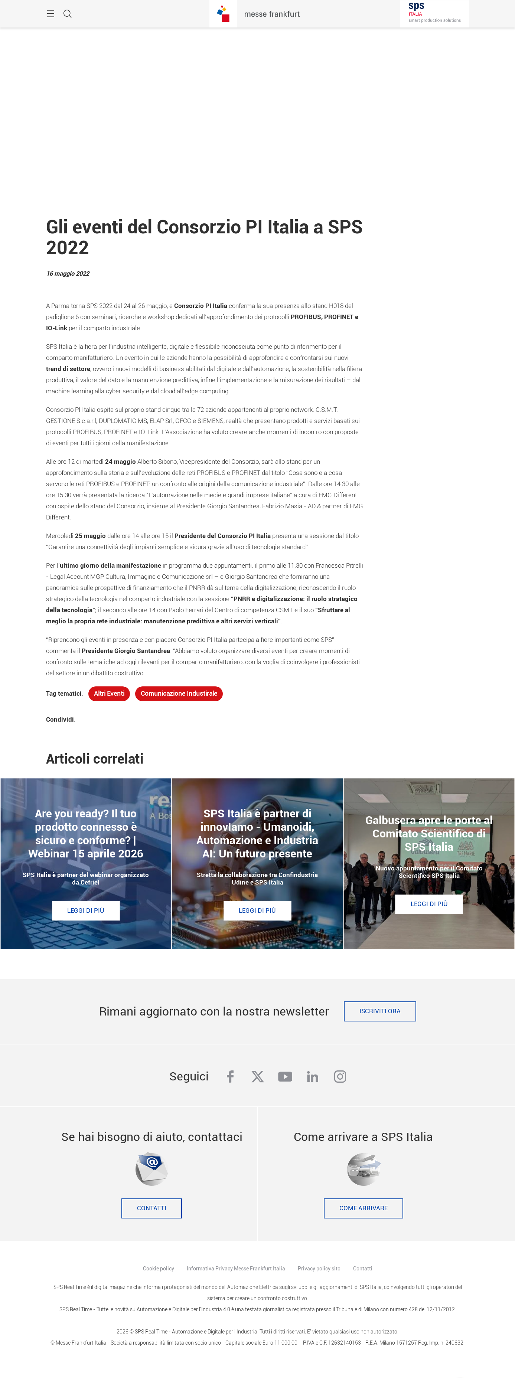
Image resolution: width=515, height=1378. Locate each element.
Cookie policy (158, 1269)
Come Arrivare (363, 1208)
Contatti (151, 1208)
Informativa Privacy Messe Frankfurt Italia (236, 1269)
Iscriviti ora (380, 1011)
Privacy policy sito (319, 1269)
